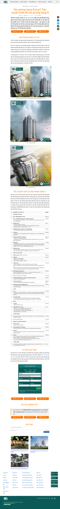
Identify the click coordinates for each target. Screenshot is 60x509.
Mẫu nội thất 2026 (55, 482)
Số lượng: (35, 384)
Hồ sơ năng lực (55, 474)
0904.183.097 (30, 31)
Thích (20, 15)
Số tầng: (35, 380)
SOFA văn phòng (40, 487)
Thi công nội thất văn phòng (28, 487)
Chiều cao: (24, 384)
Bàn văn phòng (40, 482)
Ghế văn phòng (40, 485)
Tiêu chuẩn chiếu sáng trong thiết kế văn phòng (19, 468)
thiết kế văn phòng (28, 17)
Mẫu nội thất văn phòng (27, 482)
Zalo (58, 23)
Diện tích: (24, 380)
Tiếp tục (38, 388)
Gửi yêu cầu (42, 31)
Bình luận (25, 15)
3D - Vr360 (55, 485)
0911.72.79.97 (17, 31)
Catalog (54, 477)
